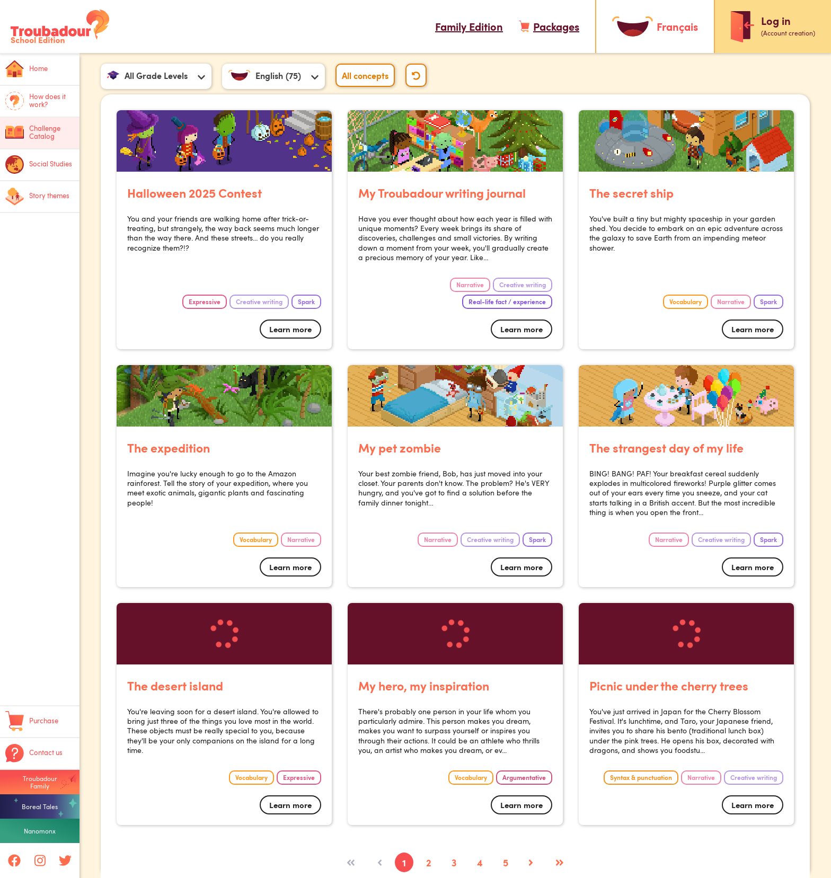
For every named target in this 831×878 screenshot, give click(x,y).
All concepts (365, 75)
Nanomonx (40, 831)
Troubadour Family (40, 782)
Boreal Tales (40, 806)
